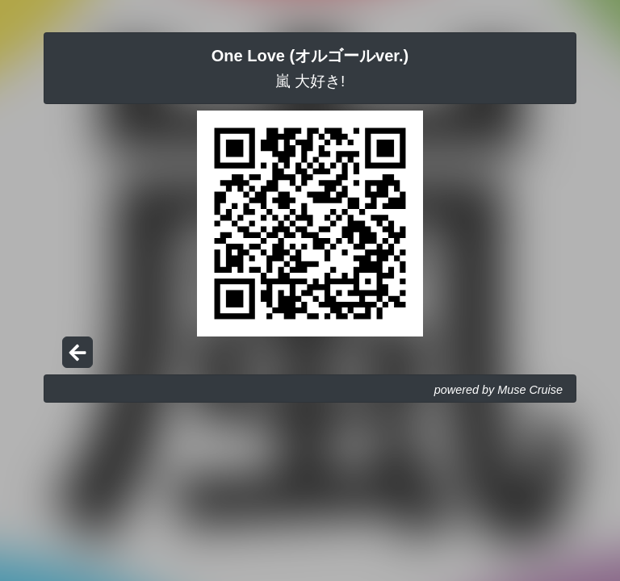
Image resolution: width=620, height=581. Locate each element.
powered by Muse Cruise (498, 389)
